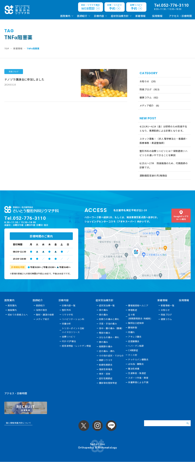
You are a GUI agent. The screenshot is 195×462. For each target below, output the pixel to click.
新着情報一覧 (168, 305)
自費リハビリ (68, 336)
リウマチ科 (67, 314)
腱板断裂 (132, 327)
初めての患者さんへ (18, 314)
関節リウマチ (106, 360)
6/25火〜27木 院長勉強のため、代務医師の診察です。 (164, 165)
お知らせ (144, 81)
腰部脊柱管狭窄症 (108, 382)
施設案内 (12, 309)
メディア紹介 (147, 105)
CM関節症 (133, 350)
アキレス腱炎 (135, 336)
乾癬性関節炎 (106, 364)
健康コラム (146, 97)
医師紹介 (82, 16)
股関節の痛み (106, 346)
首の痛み (103, 309)
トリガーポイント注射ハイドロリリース (73, 330)
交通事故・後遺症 (137, 373)
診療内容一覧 (68, 305)
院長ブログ (146, 89)
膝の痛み (103, 341)
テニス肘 (132, 354)
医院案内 (65, 16)
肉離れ (131, 332)
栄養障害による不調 (138, 382)
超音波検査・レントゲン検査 (76, 345)
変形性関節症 (106, 378)
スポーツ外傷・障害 (138, 377)
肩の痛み (103, 314)
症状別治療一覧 (107, 305)
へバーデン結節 (136, 345)
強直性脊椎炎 (106, 369)
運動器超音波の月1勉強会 (153, 175)
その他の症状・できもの (111, 355)
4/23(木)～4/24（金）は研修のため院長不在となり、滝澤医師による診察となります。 (163, 128)
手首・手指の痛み (108, 323)
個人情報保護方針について (18, 422)
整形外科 (66, 309)
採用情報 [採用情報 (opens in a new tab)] (157, 16)
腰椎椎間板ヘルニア (138, 305)
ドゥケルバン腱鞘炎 (138, 359)
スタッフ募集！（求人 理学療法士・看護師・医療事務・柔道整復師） (164, 140)
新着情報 (140, 16)
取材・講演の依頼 (45, 314)
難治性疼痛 (133, 368)
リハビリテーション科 (73, 319)
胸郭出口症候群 (136, 323)
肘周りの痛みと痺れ (109, 319)
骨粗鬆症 (132, 309)
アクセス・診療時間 (180, 16)
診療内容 (99, 16)
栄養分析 (66, 323)
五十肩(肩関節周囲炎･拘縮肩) (139, 316)
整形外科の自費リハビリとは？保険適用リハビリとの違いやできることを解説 (164, 153)
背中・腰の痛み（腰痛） (111, 328)
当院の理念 (41, 309)
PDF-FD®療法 (69, 341)
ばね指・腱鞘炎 (136, 363)
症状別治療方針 (120, 16)
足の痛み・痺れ (107, 351)
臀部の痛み (104, 332)
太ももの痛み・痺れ (109, 337)
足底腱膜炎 (133, 341)
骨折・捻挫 (104, 373)
